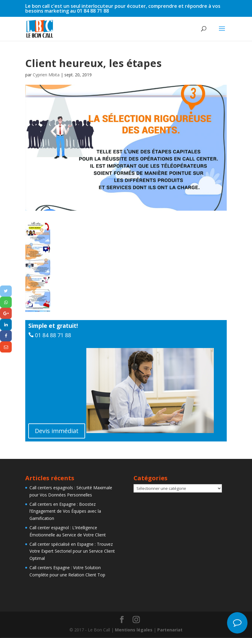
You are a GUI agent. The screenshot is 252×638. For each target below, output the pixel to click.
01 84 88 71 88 (53, 335)
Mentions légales (133, 630)
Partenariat (170, 630)
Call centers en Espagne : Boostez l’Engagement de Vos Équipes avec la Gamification (65, 511)
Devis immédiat (56, 431)
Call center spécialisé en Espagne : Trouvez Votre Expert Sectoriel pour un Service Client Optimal (72, 551)
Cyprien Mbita (46, 75)
